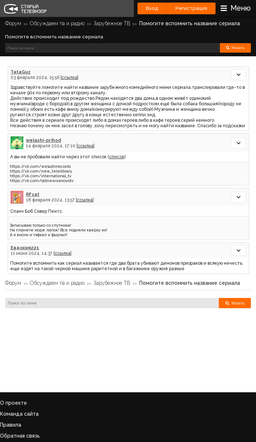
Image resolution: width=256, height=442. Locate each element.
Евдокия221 (25, 247)
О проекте (13, 403)
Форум (13, 23)
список (116, 156)
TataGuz (21, 72)
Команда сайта (19, 414)
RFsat (32, 194)
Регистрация (191, 8)
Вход (152, 8)
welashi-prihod (43, 140)
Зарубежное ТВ (112, 23)
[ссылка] (69, 77)
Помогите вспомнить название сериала (189, 23)
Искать (235, 48)
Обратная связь (20, 436)
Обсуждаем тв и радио (57, 23)
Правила (10, 425)
